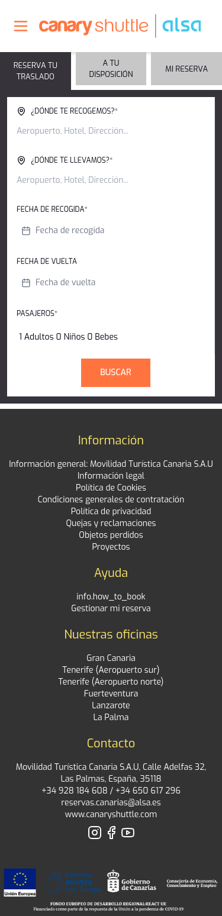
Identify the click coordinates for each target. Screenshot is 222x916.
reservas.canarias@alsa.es (110, 802)
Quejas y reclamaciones (111, 523)
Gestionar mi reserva (110, 608)
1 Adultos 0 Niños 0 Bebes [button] (68, 337)
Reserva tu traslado (35, 71)
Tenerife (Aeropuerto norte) (111, 682)
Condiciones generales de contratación (111, 499)
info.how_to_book (110, 596)
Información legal (111, 476)
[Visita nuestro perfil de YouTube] (128, 832)
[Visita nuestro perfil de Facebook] (111, 832)
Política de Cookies (111, 488)
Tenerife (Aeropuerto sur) (110, 670)
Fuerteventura (111, 693)
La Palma (111, 717)
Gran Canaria (111, 658)
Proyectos (111, 547)
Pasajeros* (37, 313)
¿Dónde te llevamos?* (64, 160)
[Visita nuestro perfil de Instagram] (95, 832)
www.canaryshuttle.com (111, 814)
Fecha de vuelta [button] (58, 282)
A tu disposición (111, 68)
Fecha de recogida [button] (62, 230)
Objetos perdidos (111, 535)
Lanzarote (111, 705)
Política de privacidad (111, 511)
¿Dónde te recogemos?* (67, 111)
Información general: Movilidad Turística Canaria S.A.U (111, 464)
